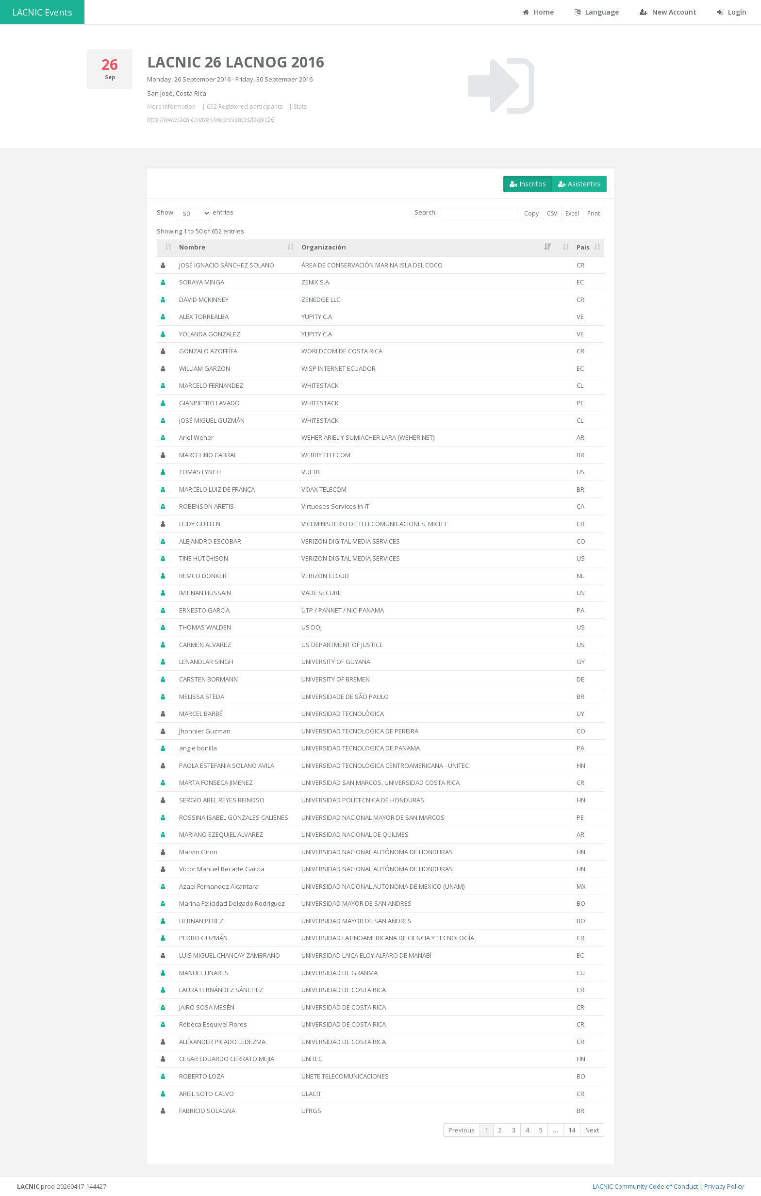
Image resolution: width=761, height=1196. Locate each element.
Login (731, 12)
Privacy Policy (724, 1186)
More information (171, 106)
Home (538, 12)
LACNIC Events (42, 12)
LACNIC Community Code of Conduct (645, 1186)
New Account (668, 12)
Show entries (195, 213)
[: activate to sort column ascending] (166, 247)
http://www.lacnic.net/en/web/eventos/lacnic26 (210, 120)
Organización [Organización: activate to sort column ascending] (323, 247)
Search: (465, 213)
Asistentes (579, 183)
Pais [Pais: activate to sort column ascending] (583, 247)
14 (571, 1130)
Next (592, 1130)
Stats (300, 106)
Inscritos (528, 183)
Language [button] (597, 12)
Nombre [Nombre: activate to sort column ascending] (192, 247)
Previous (461, 1130)
